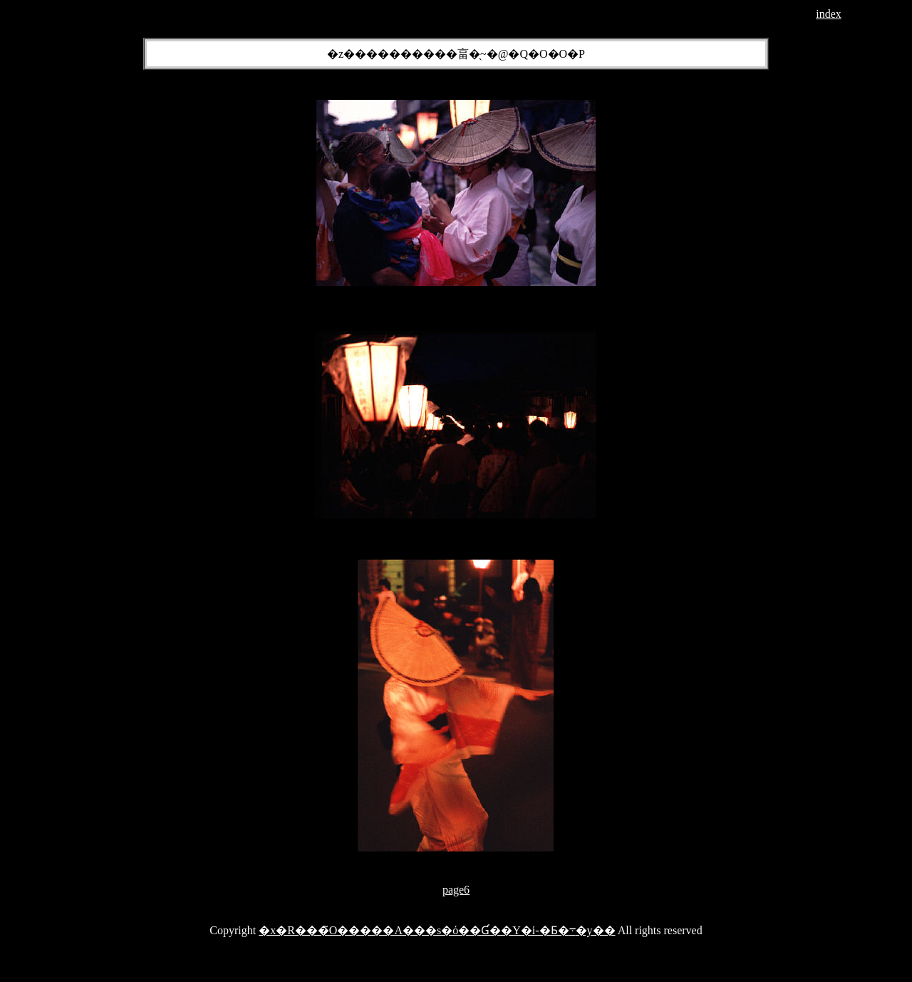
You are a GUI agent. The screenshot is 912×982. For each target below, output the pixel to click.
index (828, 14)
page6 (456, 890)
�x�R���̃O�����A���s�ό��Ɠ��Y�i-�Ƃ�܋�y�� (437, 930)
